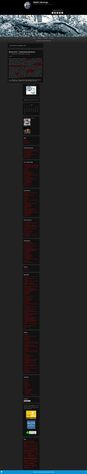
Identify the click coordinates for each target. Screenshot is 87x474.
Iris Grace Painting (27, 171)
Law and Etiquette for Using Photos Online (31, 249)
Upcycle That (27, 214)
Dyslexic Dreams (27, 337)
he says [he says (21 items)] (35, 450)
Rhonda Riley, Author (28, 355)
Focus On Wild (27, 244)
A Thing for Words (27, 334)
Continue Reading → (22, 77)
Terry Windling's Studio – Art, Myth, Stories (31, 359)
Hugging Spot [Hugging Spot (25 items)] (26, 453)
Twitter (55, 13)
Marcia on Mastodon (28, 155)
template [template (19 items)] (31, 465)
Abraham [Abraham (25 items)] (25, 441)
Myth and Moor (27, 349)
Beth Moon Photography (28, 242)
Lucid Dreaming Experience (29, 298)
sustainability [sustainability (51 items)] (27, 465)
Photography (27, 383)
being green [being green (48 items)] (28, 445)
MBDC (17, 73)
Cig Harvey (26, 335)
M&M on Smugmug (28, 153)
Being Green (28, 58)
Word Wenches (27, 370)
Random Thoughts (27, 384)
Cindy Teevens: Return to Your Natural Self (31, 286)
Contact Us (52, 38)
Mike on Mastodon (27, 156)
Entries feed (26, 141)
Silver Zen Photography (28, 255)
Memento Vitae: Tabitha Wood (29, 345)
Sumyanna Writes (27, 256)
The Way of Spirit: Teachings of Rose (30, 320)
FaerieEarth (26, 338)
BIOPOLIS (26, 193)
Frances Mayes (27, 339)
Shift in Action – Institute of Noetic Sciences (31, 313)
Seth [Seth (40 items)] (35, 461)
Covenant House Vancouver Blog (30, 288)
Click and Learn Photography (29, 243)
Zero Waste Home (27, 215)
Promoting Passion (28, 254)
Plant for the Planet (28, 206)
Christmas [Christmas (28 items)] (25, 448)
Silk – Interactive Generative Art (30, 179)
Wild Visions (26, 185)
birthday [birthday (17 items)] (33, 445)
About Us (39, 38)
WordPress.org (27, 143)
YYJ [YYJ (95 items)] (32, 467)
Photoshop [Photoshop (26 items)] (35, 460)
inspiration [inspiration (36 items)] (36, 453)
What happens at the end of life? (30, 325)
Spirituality (26, 386)
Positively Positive (27, 302)
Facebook (52, 13)
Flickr (57, 13)
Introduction (26, 382)
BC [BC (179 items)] (25, 445)
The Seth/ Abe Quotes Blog (29, 319)
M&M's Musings (40, 2)
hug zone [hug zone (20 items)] (33, 453)
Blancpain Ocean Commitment (29, 194)
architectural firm (30, 71)
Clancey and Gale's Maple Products (30, 225)
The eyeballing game (28, 181)
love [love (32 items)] (34, 455)
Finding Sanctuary (27, 291)
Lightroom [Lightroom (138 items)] (30, 456)
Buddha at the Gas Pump (29, 283)
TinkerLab (26, 183)
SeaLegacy (26, 207)
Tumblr (60, 13)
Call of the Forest (27, 195)
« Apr (24, 113)
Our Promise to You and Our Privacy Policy (43, 40)
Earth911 (26, 196)
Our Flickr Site (27, 252)
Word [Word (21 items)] (30, 467)
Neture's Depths (27, 202)
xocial (25, 327)
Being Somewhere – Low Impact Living (31, 192)
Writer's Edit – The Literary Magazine (30, 372)
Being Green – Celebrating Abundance (22, 52)
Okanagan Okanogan (28, 205)
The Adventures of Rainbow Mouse (31, 394)
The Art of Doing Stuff (28, 180)
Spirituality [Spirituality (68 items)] (32, 463)
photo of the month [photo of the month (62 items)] (28, 460)
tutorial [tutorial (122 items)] (35, 465)
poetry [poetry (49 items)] (25, 461)
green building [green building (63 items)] (29, 450)
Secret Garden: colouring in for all (30, 178)
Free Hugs (27, 385)
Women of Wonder (28, 326)
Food (25, 381)
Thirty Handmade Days (28, 182)
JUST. (25, 295)
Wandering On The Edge (28, 262)
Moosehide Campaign (28, 299)
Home (34, 38)
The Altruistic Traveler (28, 231)
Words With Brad (27, 371)
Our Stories (45, 38)
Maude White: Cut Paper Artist (29, 172)
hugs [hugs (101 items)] (29, 453)
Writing (26, 387)
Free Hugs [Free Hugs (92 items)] (35, 448)
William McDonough (31, 70)
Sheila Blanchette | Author (29, 356)
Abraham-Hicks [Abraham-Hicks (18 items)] (29, 441)
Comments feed (27, 142)
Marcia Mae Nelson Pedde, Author (30, 154)
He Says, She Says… (29, 388)
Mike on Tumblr (27, 157)
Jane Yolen (26, 340)
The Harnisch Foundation (29, 314)
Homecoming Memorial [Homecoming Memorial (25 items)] (34, 452)
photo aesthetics (27, 253)
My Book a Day (27, 348)
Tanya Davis (26, 358)
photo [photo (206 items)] (26, 458)
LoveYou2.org (27, 297)
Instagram (62, 13)
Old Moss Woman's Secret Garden (30, 250)
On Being (26, 301)
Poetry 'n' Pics (28, 392)
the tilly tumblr (27, 361)
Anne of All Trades (27, 164)
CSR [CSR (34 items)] (28, 448)
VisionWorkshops (27, 261)
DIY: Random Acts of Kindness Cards (30, 336)
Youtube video (38, 63)
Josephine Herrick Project (29, 248)
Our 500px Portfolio (28, 251)
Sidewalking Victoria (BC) (29, 230)
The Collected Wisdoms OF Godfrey (30, 360)
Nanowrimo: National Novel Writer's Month (31, 350)
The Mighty (26, 315)
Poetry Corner (28, 393)
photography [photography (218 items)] (32, 458)
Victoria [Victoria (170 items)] (26, 467)
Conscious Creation (28, 287)
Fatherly (26, 169)
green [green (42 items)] (25, 450)
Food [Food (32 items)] (30, 448)
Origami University (27, 177)
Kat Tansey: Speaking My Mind (29, 296)
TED (17, 74)
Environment (27, 379)
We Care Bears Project (28, 184)
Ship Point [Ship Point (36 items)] (27, 463)
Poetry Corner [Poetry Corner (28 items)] (29, 461)
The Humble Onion (28, 232)
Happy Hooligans (27, 170)
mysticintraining (27, 300)
